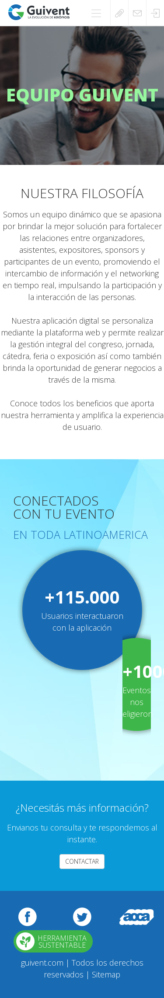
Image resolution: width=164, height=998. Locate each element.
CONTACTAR (82, 861)
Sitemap (106, 974)
